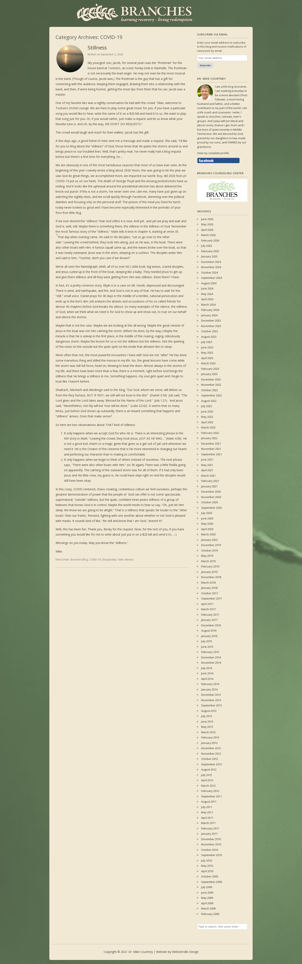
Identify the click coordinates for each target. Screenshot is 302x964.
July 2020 (206, 513)
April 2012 (207, 780)
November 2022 (211, 385)
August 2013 (208, 711)
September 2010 (211, 855)
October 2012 (209, 759)
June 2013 (207, 721)
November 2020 (211, 497)
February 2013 (210, 737)
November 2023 (211, 326)
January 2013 (209, 743)
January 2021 (209, 486)
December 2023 (211, 320)
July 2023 (206, 342)
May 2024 (207, 294)
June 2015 (207, 647)
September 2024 (211, 278)
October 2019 (209, 550)
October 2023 (209, 331)
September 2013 (211, 705)
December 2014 (211, 657)
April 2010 (207, 871)
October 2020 (209, 502)
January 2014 (209, 689)
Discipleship (109, 559)
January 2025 (209, 256)
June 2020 (207, 518)
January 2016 (209, 636)
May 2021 (207, 465)
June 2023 (207, 347)
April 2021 (207, 470)
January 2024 (209, 315)
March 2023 (208, 363)
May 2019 (207, 556)
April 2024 (207, 299)
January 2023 (209, 374)
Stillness (97, 47)
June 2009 (207, 892)
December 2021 (211, 443)
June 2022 (207, 411)
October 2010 (209, 850)
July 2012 (206, 775)
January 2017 (209, 620)
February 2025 (210, 251)
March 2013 (208, 732)
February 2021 (210, 481)
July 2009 (206, 887)
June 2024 (207, 288)
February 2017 (210, 614)
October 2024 (209, 272)
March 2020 (208, 534)
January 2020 (209, 540)
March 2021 (208, 475)
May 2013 (207, 727)
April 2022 (207, 422)
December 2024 (211, 262)
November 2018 (211, 577)
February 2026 (210, 240)
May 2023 (207, 352)
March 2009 (208, 908)
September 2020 (211, 508)
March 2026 (208, 235)
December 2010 (211, 839)
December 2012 (211, 748)
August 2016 (208, 630)
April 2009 (207, 903)
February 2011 (210, 828)
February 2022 (210, 433)
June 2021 (207, 459)
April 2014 (207, 679)
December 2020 (211, 491)
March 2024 (208, 304)
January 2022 (209, 438)
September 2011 (211, 796)
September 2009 (211, 882)
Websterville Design (185, 952)
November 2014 (211, 662)
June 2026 (207, 219)
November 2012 (211, 753)
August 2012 (208, 769)
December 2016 (211, 625)
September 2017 (211, 598)
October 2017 (209, 593)
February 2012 (210, 791)
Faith (120, 559)
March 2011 (208, 823)
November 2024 (211, 267)
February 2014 (210, 684)
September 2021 (211, 454)
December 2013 (211, 695)
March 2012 (208, 786)
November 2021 (211, 449)
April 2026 (207, 230)
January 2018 (209, 588)
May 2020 (207, 523)
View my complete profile (213, 153)
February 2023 (210, 369)
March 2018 (208, 582)
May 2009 (207, 898)
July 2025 (206, 246)
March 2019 (208, 561)
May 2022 (207, 417)
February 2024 (210, 310)
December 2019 (211, 545)
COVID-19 (95, 559)
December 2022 (211, 379)
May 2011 (207, 812)
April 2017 (207, 604)
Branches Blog (79, 559)
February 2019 (210, 566)
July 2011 (206, 807)
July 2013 (206, 716)
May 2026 (207, 224)
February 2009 (210, 914)
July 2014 (206, 668)
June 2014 (207, 673)
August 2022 (208, 401)
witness (129, 559)
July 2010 (206, 860)
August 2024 (208, 283)
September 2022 (211, 395)
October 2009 (209, 876)
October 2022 (209, 390)
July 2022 (206, 406)
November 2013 (211, 700)
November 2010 (211, 844)
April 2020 (207, 529)
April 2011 (207, 818)
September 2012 (211, 764)
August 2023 (208, 337)
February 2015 (210, 652)
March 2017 (208, 609)
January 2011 (209, 834)
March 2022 (208, 427)
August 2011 (208, 801)
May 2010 (207, 866)
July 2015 (206, 641)
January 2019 (209, 572)
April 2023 (207, 358)
